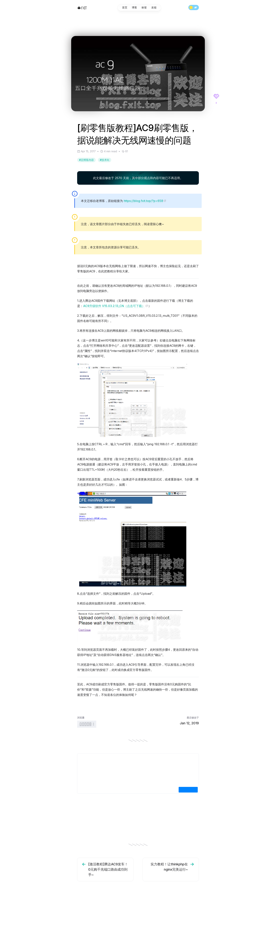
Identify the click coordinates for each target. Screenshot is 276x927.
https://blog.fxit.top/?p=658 (145, 201)
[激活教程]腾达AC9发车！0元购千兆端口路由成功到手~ (104, 869)
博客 (134, 8)
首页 (125, 8)
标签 (144, 8)
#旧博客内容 (86, 159)
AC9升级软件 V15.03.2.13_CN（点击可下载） (115, 306)
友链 (154, 8)
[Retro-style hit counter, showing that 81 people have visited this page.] (86, 724)
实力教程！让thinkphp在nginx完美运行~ (173, 866)
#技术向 (104, 159)
